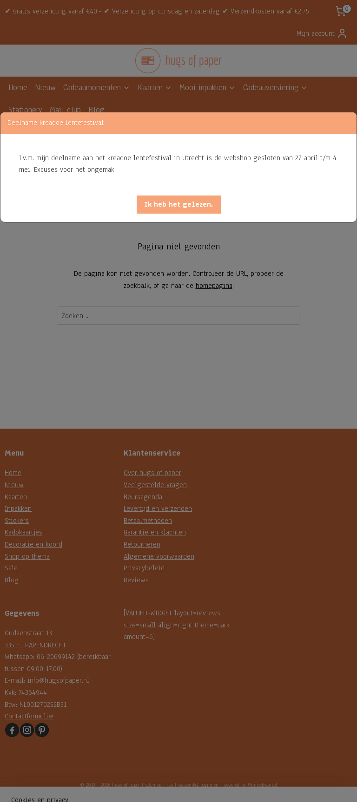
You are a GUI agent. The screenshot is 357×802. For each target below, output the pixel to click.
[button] (179, 205)
